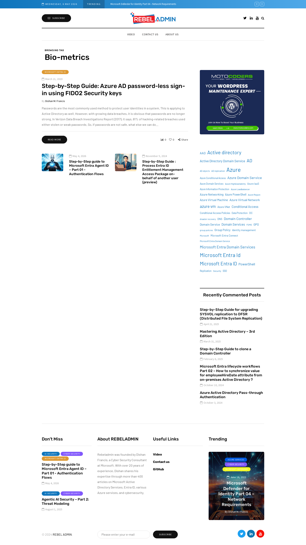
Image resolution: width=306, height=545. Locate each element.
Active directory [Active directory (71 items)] (224, 152)
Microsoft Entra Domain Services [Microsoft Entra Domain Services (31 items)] (227, 247)
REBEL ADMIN (62, 534)
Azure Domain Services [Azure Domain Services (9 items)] (211, 183)
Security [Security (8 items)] (217, 271)
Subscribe (56, 18)
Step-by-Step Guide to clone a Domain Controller (225, 351)
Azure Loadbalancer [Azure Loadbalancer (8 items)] (240, 189)
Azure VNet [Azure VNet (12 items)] (223, 206)
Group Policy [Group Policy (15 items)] (222, 230)
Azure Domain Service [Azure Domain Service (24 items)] (244, 177)
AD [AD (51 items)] (249, 160)
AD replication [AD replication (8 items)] (218, 171)
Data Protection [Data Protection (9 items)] (240, 213)
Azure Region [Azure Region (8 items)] (254, 194)
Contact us (150, 34)
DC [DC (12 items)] (251, 212)
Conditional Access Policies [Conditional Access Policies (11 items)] (215, 212)
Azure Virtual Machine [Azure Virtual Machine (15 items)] (214, 200)
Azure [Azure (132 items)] (233, 169)
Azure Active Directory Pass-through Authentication (231, 395)
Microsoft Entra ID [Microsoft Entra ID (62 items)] (218, 263)
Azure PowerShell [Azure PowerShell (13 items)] (235, 194)
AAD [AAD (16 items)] (203, 153)
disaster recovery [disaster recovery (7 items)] (208, 219)
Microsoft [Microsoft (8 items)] (204, 235)
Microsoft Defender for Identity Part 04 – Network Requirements (143, 4)
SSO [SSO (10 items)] (225, 270)
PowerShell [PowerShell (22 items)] (246, 264)
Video (131, 34)
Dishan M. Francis (55, 101)
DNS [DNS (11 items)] (219, 219)
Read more (54, 139)
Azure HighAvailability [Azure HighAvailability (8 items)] (235, 184)
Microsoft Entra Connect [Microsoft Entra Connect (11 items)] (224, 235)
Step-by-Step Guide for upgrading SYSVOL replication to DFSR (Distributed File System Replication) (231, 314)
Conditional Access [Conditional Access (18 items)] (245, 206)
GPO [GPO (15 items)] (256, 224)
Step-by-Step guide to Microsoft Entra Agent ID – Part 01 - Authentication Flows (89, 172)
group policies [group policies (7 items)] (206, 230)
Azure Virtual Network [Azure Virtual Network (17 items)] (245, 200)
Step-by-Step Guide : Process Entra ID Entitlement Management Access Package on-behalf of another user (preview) (162, 176)
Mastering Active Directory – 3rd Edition (227, 333)
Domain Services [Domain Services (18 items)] (233, 224)
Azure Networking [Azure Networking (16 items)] (211, 194)
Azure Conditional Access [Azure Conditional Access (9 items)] (213, 178)
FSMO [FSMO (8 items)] (249, 224)
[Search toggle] (262, 18)
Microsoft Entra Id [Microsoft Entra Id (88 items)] (220, 255)
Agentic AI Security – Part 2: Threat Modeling (65, 506)
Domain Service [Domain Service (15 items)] (210, 224)
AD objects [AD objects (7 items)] (205, 171)
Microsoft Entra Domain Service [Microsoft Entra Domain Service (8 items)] (215, 241)
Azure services (236, 459)
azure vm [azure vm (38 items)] (208, 206)
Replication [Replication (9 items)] (206, 270)
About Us (172, 34)
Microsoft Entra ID (55, 72)
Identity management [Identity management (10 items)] (244, 230)
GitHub (158, 469)
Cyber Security (72, 458)
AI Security (51, 458)
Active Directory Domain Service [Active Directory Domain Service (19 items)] (222, 161)
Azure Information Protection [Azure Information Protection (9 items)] (214, 189)
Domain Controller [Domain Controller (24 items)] (238, 218)
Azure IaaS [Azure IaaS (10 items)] (253, 183)
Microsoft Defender (236, 469)
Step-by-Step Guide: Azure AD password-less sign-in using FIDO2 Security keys (113, 89)
